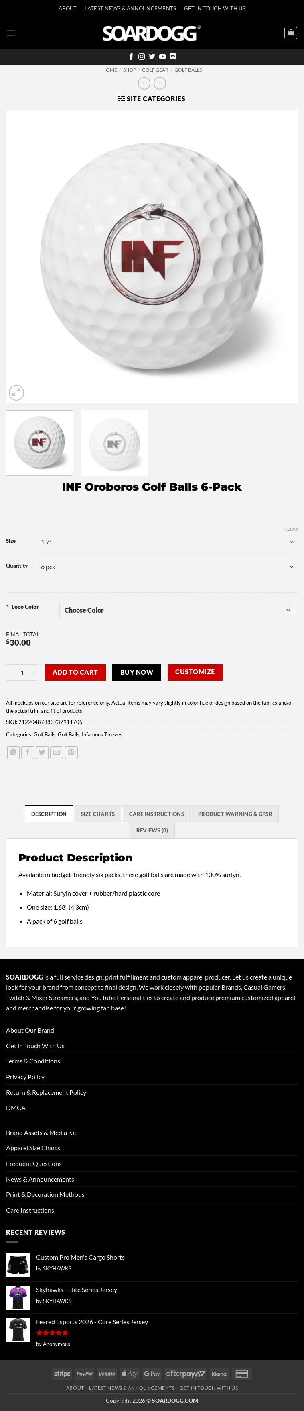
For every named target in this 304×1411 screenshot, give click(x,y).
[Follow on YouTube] (162, 57)
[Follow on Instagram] (141, 57)
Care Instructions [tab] (156, 814)
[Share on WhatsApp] (13, 752)
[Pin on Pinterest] (71, 752)
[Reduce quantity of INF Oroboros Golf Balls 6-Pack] (11, 672)
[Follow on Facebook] (131, 57)
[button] (11, 33)
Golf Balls (188, 70)
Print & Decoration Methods (45, 1194)
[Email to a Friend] (56, 752)
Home (109, 70)
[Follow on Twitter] (152, 57)
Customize (195, 671)
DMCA (16, 1107)
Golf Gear (155, 70)
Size (11, 541)
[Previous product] (160, 83)
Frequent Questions (34, 1163)
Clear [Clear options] (291, 529)
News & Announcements (40, 1179)
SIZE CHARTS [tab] (98, 814)
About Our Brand (30, 1030)
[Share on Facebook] (27, 752)
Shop (129, 70)
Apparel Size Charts (33, 1147)
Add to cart (75, 672)
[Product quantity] (22, 672)
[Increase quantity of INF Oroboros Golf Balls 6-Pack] (33, 672)
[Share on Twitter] (42, 752)
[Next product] (144, 83)
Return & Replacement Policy (46, 1092)
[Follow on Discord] (173, 57)
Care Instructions (30, 1210)
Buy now (136, 672)
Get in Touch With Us (35, 1045)
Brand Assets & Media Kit (41, 1132)
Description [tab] (49, 814)
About (68, 8)
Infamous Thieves (102, 734)
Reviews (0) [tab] (152, 830)
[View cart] (290, 33)
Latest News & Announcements (130, 8)
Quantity (17, 566)
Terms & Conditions (33, 1061)
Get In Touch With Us (214, 8)
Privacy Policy (25, 1076)
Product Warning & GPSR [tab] (235, 814)
